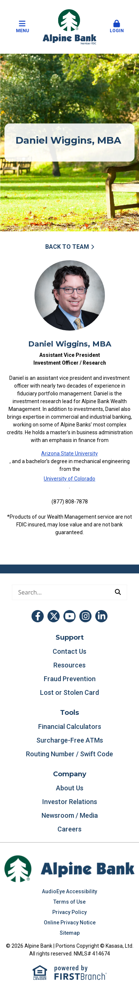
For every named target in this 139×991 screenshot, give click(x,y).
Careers (69, 829)
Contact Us (69, 651)
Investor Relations (69, 802)
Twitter (53, 616)
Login (116, 26)
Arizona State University (69, 453)
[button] (116, 27)
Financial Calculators (69, 726)
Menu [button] (22, 26)
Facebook (38, 616)
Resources (69, 665)
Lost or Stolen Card (69, 692)
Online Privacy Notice (70, 922)
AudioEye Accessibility (69, 891)
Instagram (85, 616)
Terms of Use (69, 902)
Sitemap (70, 933)
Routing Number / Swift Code (69, 754)
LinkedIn (101, 616)
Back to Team (67, 246)
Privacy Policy (69, 912)
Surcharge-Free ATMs (69, 740)
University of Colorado (69, 479)
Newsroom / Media (70, 815)
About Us (69, 788)
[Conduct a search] (60, 592)
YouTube (69, 616)
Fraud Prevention (70, 679)
